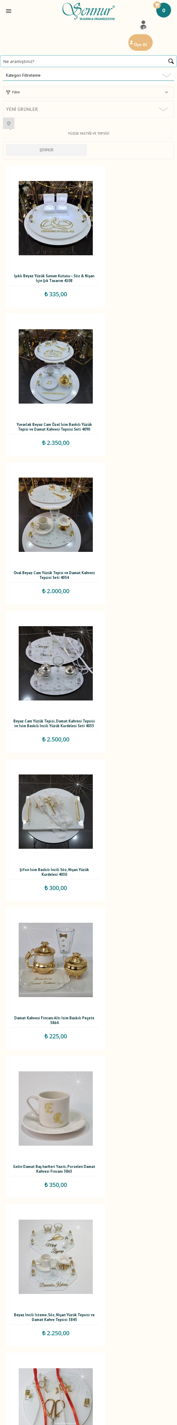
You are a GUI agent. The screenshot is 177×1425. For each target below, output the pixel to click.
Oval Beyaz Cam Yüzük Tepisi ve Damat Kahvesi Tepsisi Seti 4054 (45, 387)
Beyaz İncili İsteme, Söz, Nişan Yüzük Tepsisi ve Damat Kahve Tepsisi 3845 (130, 644)
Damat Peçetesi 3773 (45, 899)
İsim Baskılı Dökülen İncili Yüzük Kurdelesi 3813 (45, 773)
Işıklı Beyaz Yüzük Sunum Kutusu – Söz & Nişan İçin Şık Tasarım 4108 (45, 259)
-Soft (58, 1417)
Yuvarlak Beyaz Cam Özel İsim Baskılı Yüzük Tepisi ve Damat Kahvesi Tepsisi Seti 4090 (130, 260)
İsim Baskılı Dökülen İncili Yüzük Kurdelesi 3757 (45, 1158)
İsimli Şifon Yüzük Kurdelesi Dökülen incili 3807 (131, 773)
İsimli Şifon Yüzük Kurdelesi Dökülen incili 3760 (131, 1030)
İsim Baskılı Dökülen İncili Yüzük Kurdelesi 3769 (45, 1030)
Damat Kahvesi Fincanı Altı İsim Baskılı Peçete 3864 (130, 516)
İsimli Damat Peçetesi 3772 (131, 899)
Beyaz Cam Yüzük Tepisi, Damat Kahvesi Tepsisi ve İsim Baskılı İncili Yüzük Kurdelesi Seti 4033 (131, 388)
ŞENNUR (46, 149)
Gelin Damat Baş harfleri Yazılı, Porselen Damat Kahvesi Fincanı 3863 (45, 644)
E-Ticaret (71, 1417)
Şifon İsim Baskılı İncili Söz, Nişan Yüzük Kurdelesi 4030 (45, 516)
